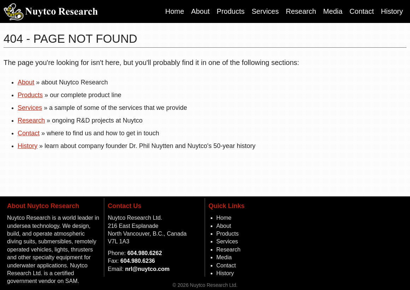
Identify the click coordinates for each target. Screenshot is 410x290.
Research (301, 11)
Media (332, 11)
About (200, 11)
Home (174, 11)
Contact (362, 11)
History (392, 11)
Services (265, 11)
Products (231, 11)
